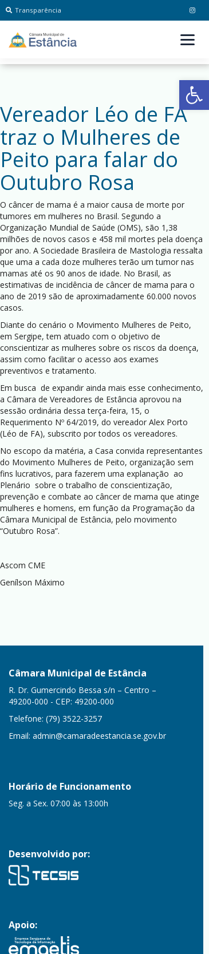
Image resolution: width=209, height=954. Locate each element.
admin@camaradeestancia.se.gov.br (99, 735)
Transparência (33, 10)
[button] (194, 95)
